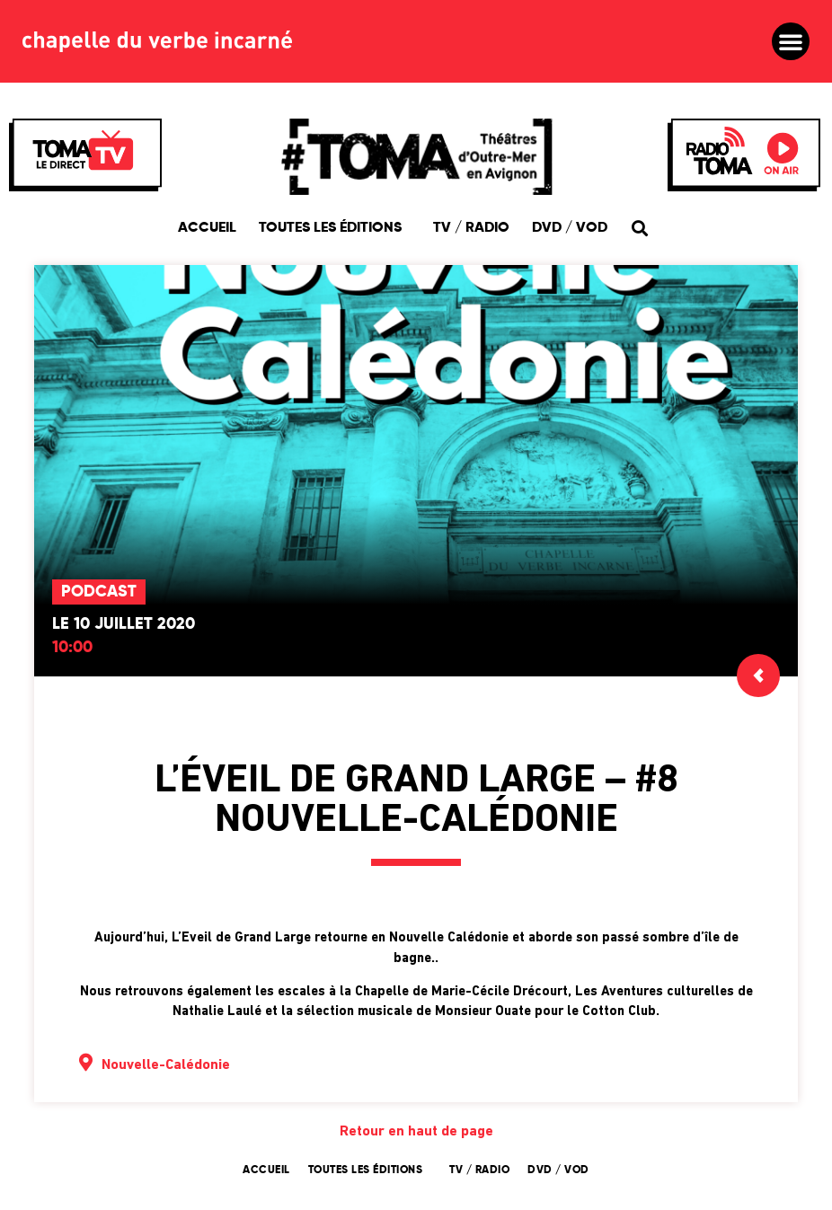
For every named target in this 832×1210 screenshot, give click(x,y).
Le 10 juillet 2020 (123, 624)
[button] (791, 41)
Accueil (207, 228)
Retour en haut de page (416, 1132)
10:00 (72, 648)
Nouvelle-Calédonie (166, 1065)
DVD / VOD (569, 228)
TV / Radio (471, 228)
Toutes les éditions (335, 228)
